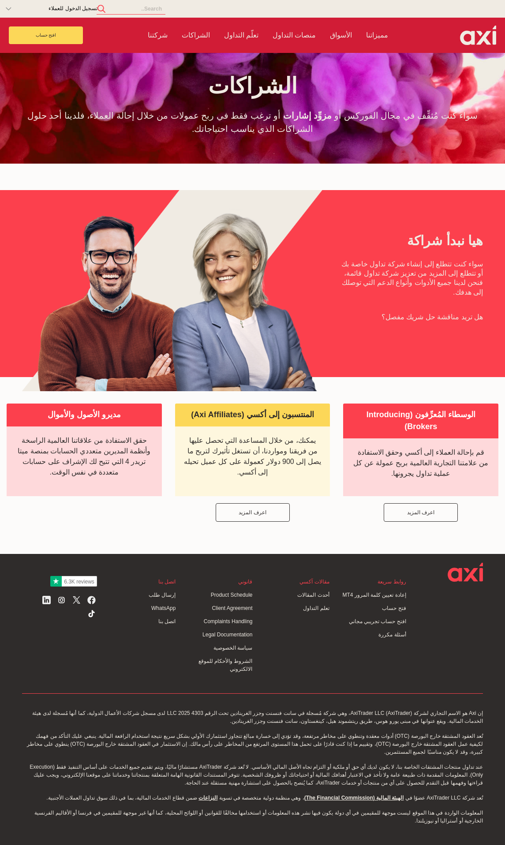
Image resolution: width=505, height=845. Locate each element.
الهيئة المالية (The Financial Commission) (354, 798)
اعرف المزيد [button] (420, 512)
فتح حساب (394, 608)
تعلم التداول (316, 608)
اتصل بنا (167, 621)
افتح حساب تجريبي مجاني (377, 621)
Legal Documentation (227, 635)
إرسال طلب (162, 595)
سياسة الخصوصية (232, 648)
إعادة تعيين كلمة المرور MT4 (374, 595)
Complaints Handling (228, 621)
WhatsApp (163, 608)
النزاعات (207, 798)
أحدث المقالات (313, 595)
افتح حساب (46, 35)
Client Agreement (232, 608)
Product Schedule (232, 595)
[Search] (131, 9)
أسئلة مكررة (392, 635)
